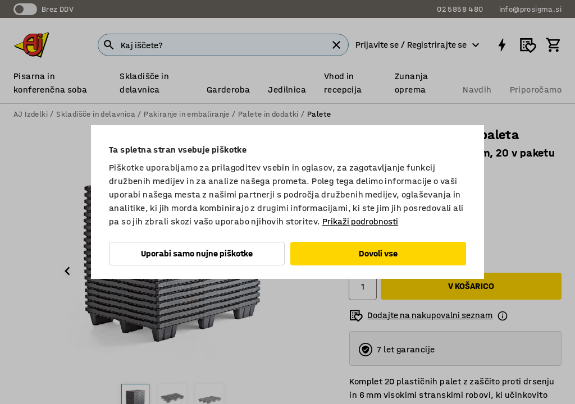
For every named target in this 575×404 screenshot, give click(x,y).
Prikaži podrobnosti (360, 221)
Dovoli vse (378, 253)
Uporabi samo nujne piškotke (197, 253)
